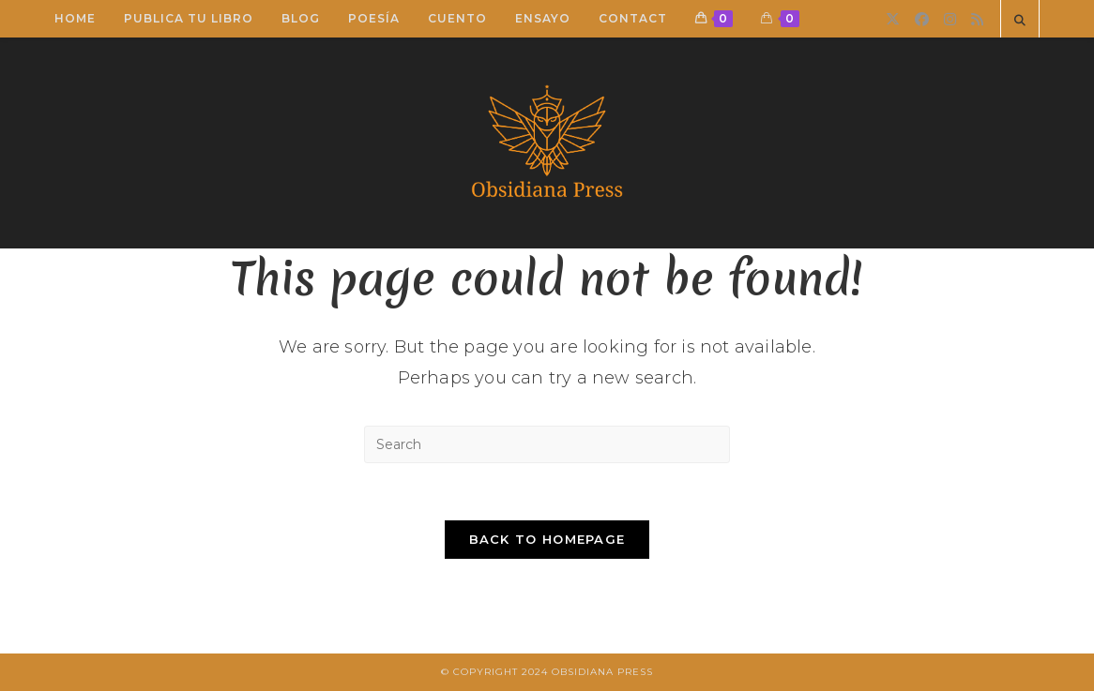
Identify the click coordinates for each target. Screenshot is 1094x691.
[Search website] (1020, 20)
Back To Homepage (547, 539)
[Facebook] (921, 19)
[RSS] (977, 19)
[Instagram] (950, 19)
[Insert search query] (547, 444)
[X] (892, 19)
